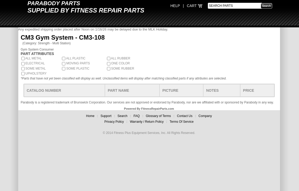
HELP (175, 6)
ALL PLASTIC (73, 58)
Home (90, 116)
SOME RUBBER (120, 68)
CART (194, 6)
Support (105, 116)
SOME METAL (33, 68)
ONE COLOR (118, 63)
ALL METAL (31, 58)
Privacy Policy (114, 122)
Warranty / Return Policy (147, 122)
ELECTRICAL (33, 63)
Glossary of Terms (158, 116)
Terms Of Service (182, 122)
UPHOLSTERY (34, 73)
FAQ (136, 116)
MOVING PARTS (76, 63)
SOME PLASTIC (75, 68)
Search (123, 116)
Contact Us (184, 116)
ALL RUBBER (118, 58)
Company (205, 116)
